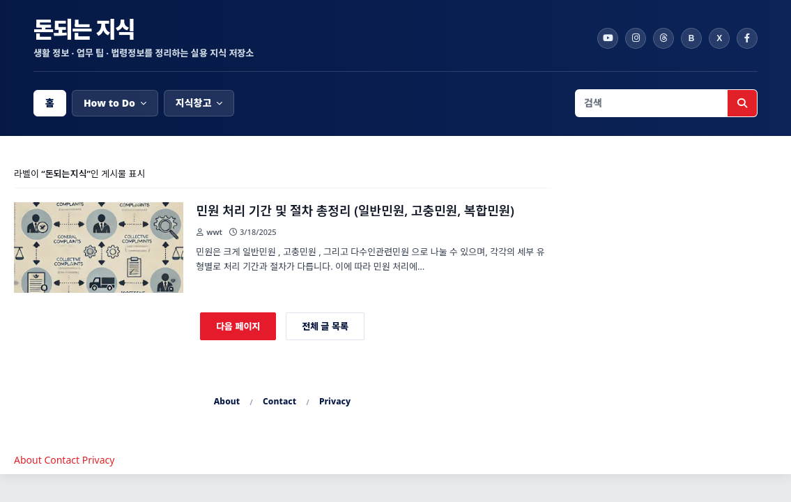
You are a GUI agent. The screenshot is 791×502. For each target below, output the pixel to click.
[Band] (691, 38)
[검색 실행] (742, 103)
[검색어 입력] (652, 103)
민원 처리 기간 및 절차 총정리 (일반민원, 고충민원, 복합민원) (355, 210)
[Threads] (663, 38)
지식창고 (194, 102)
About (227, 401)
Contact (279, 401)
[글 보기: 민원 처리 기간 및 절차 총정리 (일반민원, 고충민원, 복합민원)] (98, 247)
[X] (719, 38)
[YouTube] (607, 38)
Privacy (335, 401)
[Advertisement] (672, 254)
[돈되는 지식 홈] (309, 38)
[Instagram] (635, 38)
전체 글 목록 (325, 326)
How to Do (109, 102)
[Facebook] (747, 38)
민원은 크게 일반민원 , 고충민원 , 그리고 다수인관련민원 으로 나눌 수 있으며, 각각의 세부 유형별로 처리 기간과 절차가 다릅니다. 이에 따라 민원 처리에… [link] (370, 259)
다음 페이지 (238, 326)
